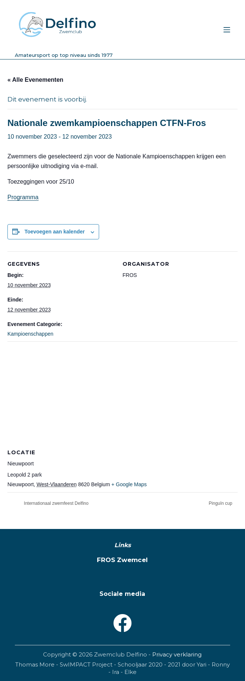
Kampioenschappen (30, 334)
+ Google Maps (129, 484)
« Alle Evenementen (35, 80)
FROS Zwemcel (122, 560)
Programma (23, 197)
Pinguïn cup (221, 503)
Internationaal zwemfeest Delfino (55, 503)
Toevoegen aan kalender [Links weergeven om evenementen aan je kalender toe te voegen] (54, 232)
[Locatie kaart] (122, 395)
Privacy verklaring (177, 654)
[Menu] (226, 29)
